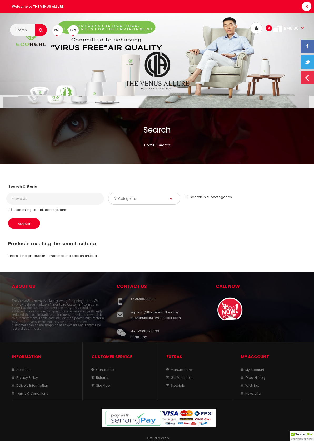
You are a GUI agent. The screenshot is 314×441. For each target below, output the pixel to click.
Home (149, 145)
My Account (254, 369)
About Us (23, 369)
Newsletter (253, 393)
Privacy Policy (27, 377)
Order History (255, 377)
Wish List (252, 385)
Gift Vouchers (181, 377)
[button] (302, 436)
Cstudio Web (158, 437)
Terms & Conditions (32, 393)
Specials (178, 385)
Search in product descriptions (37, 209)
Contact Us (105, 369)
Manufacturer (182, 369)
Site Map (103, 385)
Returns (102, 377)
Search (164, 145)
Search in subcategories (208, 197)
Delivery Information (32, 385)
